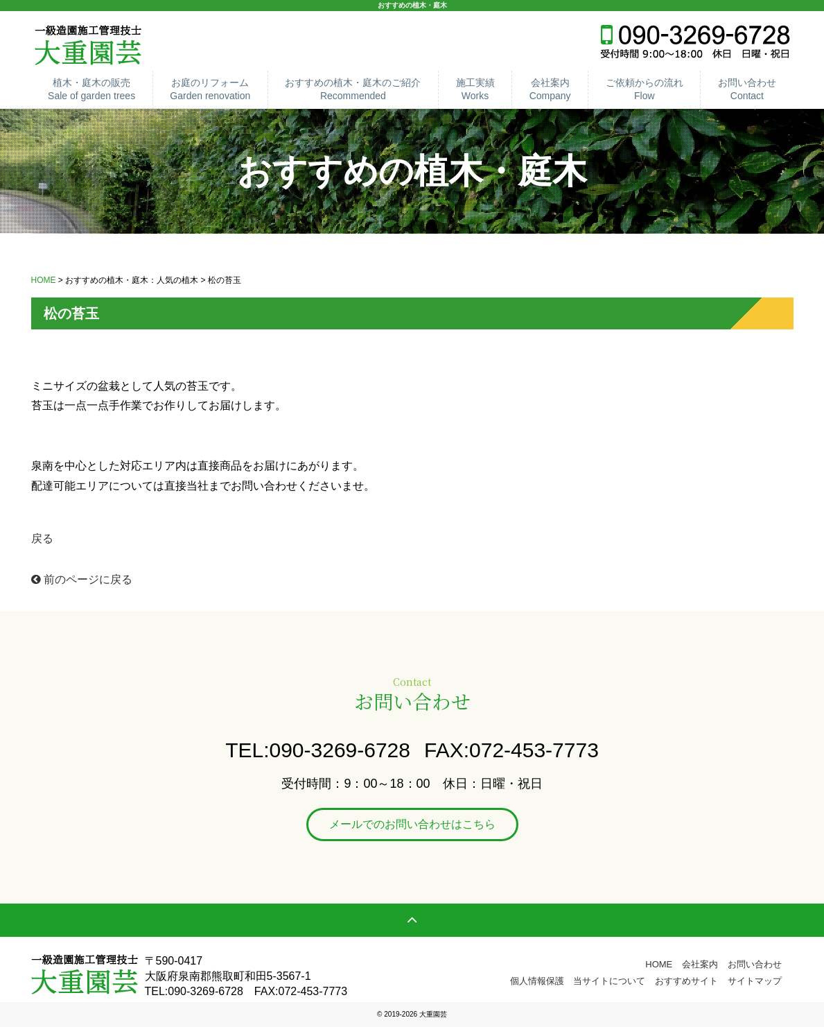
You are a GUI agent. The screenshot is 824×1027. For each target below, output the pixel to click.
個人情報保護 (537, 981)
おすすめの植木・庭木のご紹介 (353, 90)
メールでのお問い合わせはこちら (412, 824)
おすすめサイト (686, 981)
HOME (43, 280)
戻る (42, 538)
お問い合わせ (747, 90)
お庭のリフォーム (210, 90)
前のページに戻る (81, 579)
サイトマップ (755, 981)
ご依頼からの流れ (644, 90)
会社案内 (550, 90)
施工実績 (475, 90)
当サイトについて (609, 981)
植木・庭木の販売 (92, 90)
